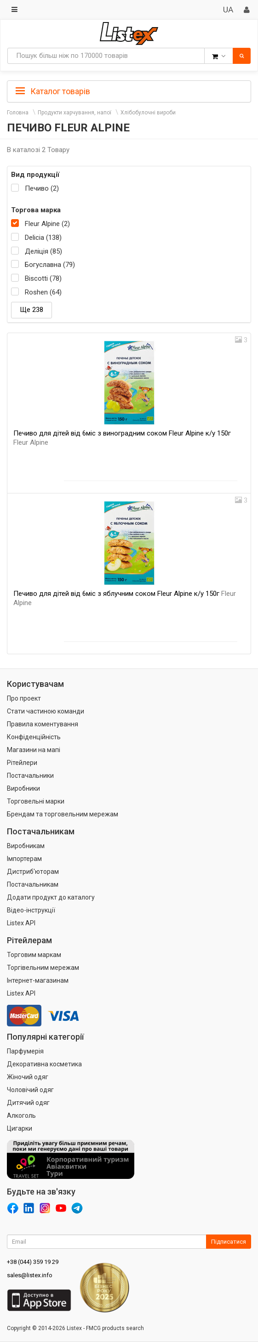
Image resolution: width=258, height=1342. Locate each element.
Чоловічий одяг (30, 1089)
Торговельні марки (35, 801)
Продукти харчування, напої (74, 112)
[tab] (129, 90)
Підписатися (228, 1241)
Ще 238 (31, 310)
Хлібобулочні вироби (148, 112)
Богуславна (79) (50, 264)
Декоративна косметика (44, 1064)
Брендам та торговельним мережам (62, 814)
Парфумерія (25, 1051)
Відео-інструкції (31, 910)
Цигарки (19, 1128)
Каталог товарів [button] (53, 91)
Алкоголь (21, 1115)
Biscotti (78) (43, 278)
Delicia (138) (43, 237)
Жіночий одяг (27, 1077)
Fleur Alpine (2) (47, 224)
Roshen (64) (43, 292)
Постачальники (30, 775)
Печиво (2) (42, 188)
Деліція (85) (43, 251)
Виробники (23, 788)
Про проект (24, 698)
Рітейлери (22, 762)
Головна (18, 112)
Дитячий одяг (28, 1102)
